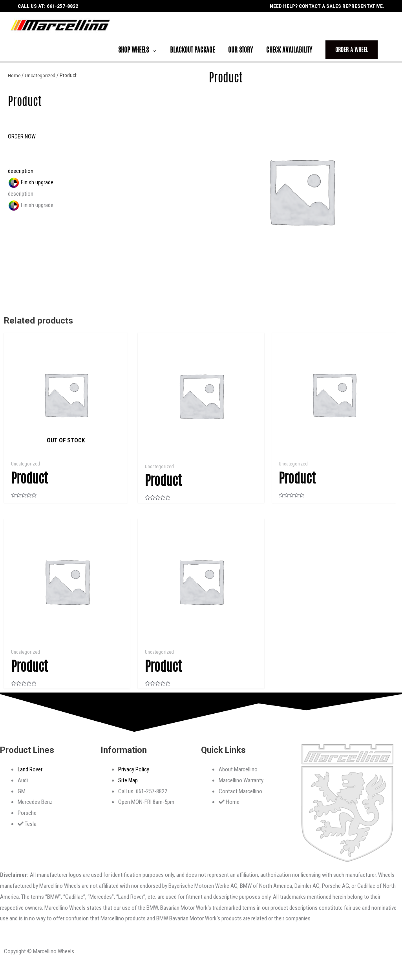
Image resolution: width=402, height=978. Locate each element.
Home (14, 81)
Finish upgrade (30, 187)
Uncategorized (41, 81)
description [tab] (20, 199)
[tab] (100, 176)
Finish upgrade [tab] (30, 210)
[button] (22, 141)
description (20, 176)
